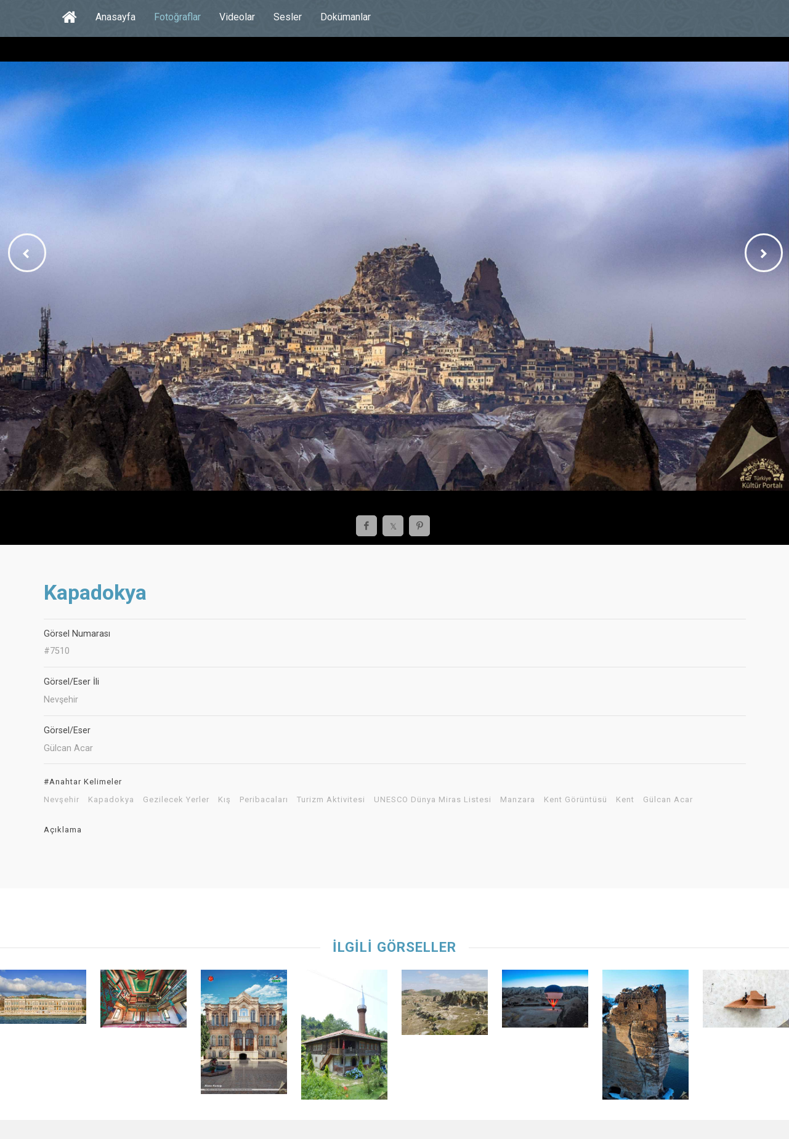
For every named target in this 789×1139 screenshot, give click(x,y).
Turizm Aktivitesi (331, 799)
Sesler (287, 17)
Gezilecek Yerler (176, 799)
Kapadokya (111, 799)
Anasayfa (115, 17)
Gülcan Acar (668, 799)
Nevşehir (61, 799)
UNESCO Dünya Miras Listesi (433, 799)
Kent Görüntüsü (575, 799)
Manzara (517, 799)
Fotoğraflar (177, 17)
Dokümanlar (345, 17)
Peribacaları (264, 799)
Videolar (237, 17)
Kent (625, 799)
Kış (224, 799)
